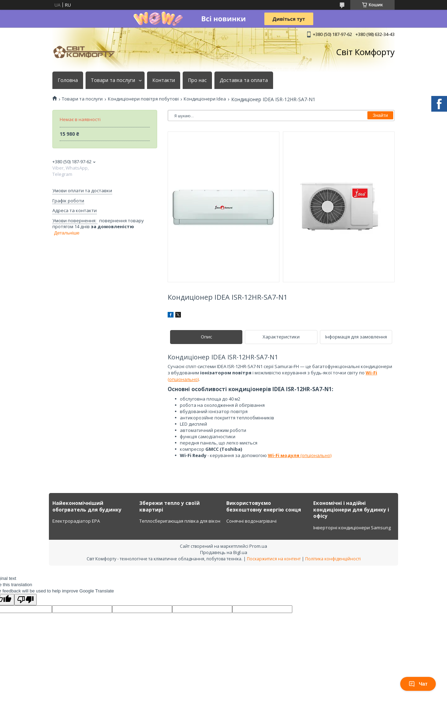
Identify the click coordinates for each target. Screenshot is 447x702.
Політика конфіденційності (333, 559)
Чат (418, 684)
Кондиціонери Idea (205, 99)
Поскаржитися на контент (274, 559)
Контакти (163, 80)
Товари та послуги (113, 80)
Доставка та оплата (244, 80)
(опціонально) (299, 455)
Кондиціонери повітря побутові (143, 99)
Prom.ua (258, 546)
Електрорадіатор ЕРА (76, 521)
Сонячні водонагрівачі (251, 521)
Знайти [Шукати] (380, 115)
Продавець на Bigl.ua (223, 552)
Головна (68, 80)
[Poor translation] (25, 599)
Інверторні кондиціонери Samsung (352, 527)
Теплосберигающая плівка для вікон (179, 521)
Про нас (197, 80)
